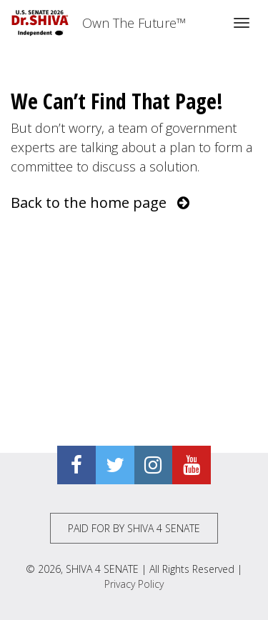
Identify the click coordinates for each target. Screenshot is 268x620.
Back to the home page (100, 202)
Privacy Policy (134, 584)
